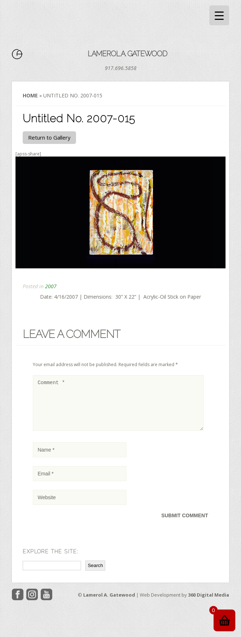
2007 (51, 286)
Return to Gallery (49, 137)
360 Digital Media (208, 603)
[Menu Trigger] (219, 15)
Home (30, 95)
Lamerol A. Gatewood (127, 53)
